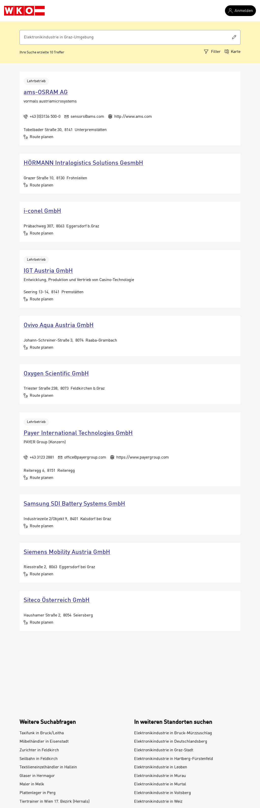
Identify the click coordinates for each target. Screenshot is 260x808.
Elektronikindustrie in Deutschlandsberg (170, 742)
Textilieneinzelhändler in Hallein (48, 767)
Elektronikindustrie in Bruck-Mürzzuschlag (173, 733)
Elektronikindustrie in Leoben (160, 767)
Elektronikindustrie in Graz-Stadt (163, 750)
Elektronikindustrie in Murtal (160, 784)
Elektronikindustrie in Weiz (158, 802)
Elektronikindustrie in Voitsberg (162, 793)
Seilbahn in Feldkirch (39, 759)
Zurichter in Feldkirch (39, 750)
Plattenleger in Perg (38, 793)
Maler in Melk (32, 784)
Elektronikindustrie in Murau (160, 776)
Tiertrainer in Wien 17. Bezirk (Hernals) (55, 802)
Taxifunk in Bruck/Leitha (42, 733)
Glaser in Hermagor (37, 776)
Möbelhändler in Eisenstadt (44, 742)
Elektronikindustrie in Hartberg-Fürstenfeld (173, 759)
